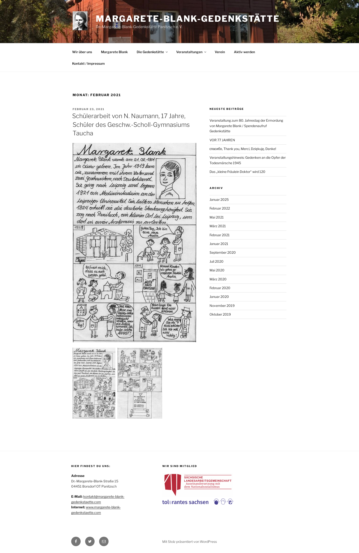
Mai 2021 (217, 217)
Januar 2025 (219, 199)
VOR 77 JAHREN (222, 140)
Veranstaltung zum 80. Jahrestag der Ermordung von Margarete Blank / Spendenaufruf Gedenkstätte (246, 125)
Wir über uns (82, 52)
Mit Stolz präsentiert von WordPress (189, 542)
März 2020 (218, 279)
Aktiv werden (244, 52)
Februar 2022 (220, 208)
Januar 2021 (219, 244)
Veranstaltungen (191, 52)
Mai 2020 (217, 270)
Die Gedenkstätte (152, 52)
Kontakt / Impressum (88, 63)
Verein (220, 52)
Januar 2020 (219, 297)
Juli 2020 (216, 261)
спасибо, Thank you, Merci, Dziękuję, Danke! (243, 149)
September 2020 (223, 252)
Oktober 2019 (220, 314)
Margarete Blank (114, 52)
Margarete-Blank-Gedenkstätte (188, 18)
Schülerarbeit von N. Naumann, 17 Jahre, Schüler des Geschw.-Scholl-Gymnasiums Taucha (131, 124)
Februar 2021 (220, 235)
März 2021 (218, 226)
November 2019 (222, 306)
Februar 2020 (220, 288)
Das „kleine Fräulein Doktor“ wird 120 (237, 172)
